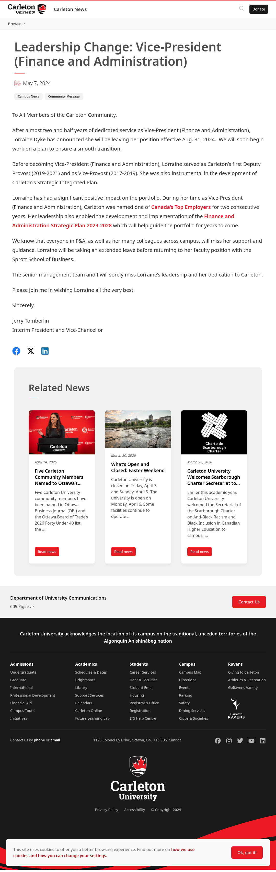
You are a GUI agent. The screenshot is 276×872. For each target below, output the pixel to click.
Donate (258, 9)
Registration (140, 712)
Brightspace (85, 682)
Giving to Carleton (243, 674)
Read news (48, 555)
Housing (137, 697)
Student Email (142, 689)
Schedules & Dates (91, 674)
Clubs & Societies (193, 720)
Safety (184, 705)
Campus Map (190, 674)
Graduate (18, 682)
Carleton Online (88, 712)
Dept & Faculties (144, 682)
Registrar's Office (144, 705)
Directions (188, 682)
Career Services (143, 674)
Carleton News (70, 9)
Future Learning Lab (92, 720)
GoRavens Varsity (243, 689)
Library (81, 689)
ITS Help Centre (143, 720)
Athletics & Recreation (247, 682)
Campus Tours (22, 712)
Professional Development (32, 697)
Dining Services (192, 712)
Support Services (89, 697)
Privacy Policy (106, 812)
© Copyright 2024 (166, 812)
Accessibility (134, 812)
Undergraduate (23, 674)
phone (40, 742)
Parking (185, 697)
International (21, 689)
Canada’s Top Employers (181, 209)
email (55, 742)
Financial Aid (21, 705)
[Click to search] (241, 9)
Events (184, 689)
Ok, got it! (247, 852)
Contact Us (249, 604)
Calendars (83, 705)
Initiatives (18, 720)
